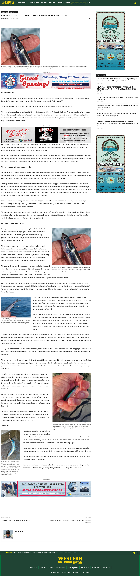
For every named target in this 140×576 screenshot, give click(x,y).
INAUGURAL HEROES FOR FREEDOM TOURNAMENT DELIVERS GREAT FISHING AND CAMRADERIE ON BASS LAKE (116, 89)
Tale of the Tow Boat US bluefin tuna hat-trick (15, 520)
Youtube (88, 572)
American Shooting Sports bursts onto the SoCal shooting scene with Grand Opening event (116, 115)
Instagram (67, 572)
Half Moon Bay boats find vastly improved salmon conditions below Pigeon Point (117, 106)
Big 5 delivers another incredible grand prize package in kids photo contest (117, 98)
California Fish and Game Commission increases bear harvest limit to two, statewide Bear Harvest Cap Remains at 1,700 (117, 124)
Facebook (56, 572)
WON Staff (6, 18)
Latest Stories (5, 12)
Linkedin (77, 572)
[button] (135, 3)
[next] (136, 553)
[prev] (133, 553)
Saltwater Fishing (13, 12)
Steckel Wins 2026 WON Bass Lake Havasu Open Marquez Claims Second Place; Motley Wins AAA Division (117, 80)
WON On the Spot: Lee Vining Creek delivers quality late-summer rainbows (70, 521)
